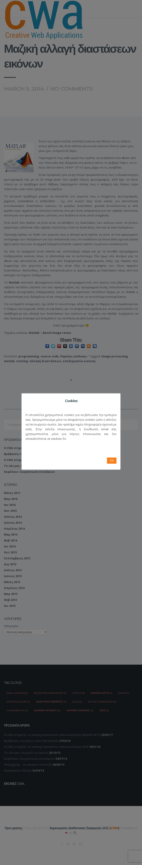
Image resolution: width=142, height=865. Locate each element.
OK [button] (112, 460)
